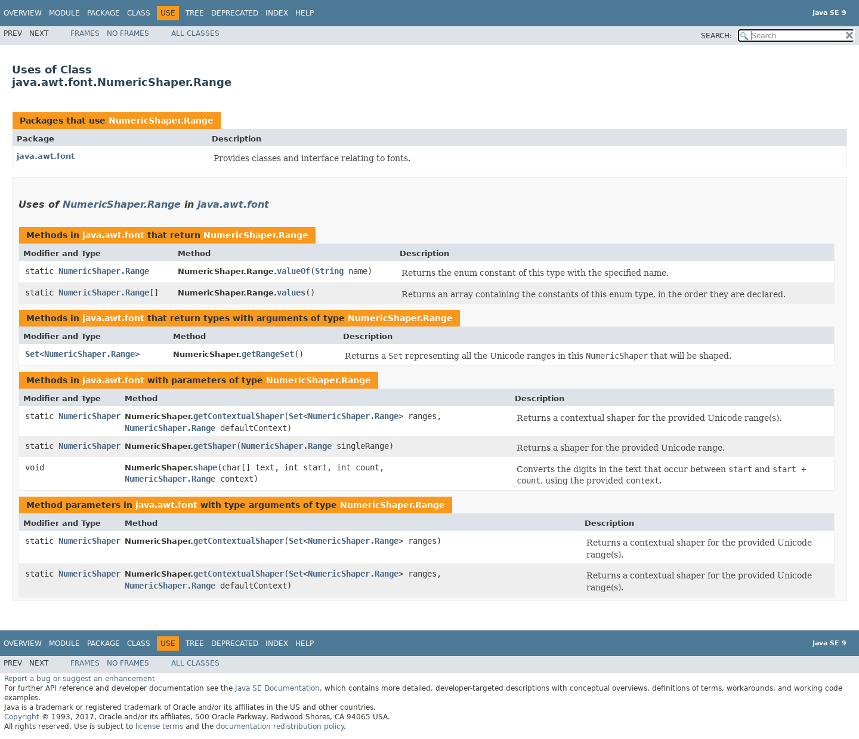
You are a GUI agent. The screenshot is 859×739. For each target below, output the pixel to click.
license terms (159, 726)
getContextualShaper (238, 416)
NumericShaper (89, 416)
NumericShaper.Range (161, 120)
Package (103, 13)
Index (276, 13)
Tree (195, 13)
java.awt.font (46, 156)
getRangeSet (268, 354)
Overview (23, 13)
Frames (85, 33)
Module (64, 13)
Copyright (21, 717)
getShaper (214, 446)
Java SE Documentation (277, 688)
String (329, 271)
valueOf (293, 271)
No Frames (128, 33)
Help (304, 13)
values (291, 292)
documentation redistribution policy (280, 726)
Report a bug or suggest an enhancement (79, 679)
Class (138, 13)
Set (32, 354)
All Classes (195, 33)
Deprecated (234, 13)
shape (205, 467)
